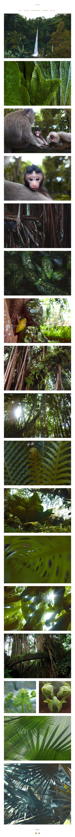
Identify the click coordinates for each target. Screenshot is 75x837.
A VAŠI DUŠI (45, 10)
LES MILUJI (26, 10)
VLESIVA (37, 4)
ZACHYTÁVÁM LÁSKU (35, 10)
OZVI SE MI (52, 10)
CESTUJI (20, 10)
